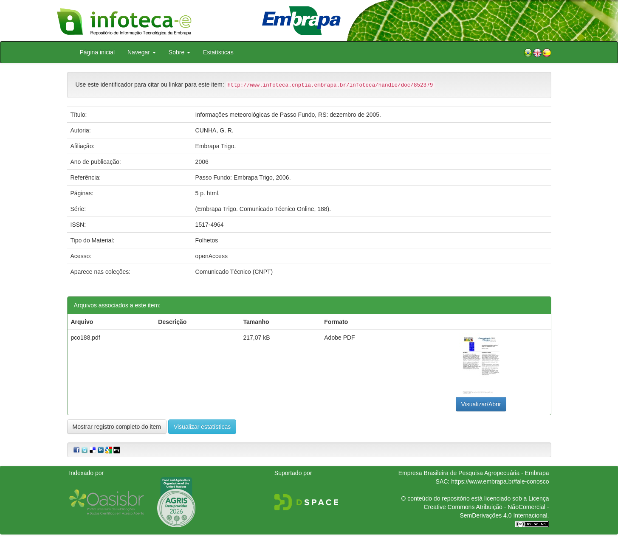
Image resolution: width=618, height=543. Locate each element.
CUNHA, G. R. (214, 130)
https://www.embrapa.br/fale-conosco (500, 481)
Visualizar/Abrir (481, 404)
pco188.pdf (85, 337)
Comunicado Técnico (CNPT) (234, 271)
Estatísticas (218, 52)
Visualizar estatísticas (202, 426)
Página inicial (97, 52)
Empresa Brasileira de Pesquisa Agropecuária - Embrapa (473, 473)
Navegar (141, 52)
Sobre (179, 52)
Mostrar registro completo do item (117, 426)
